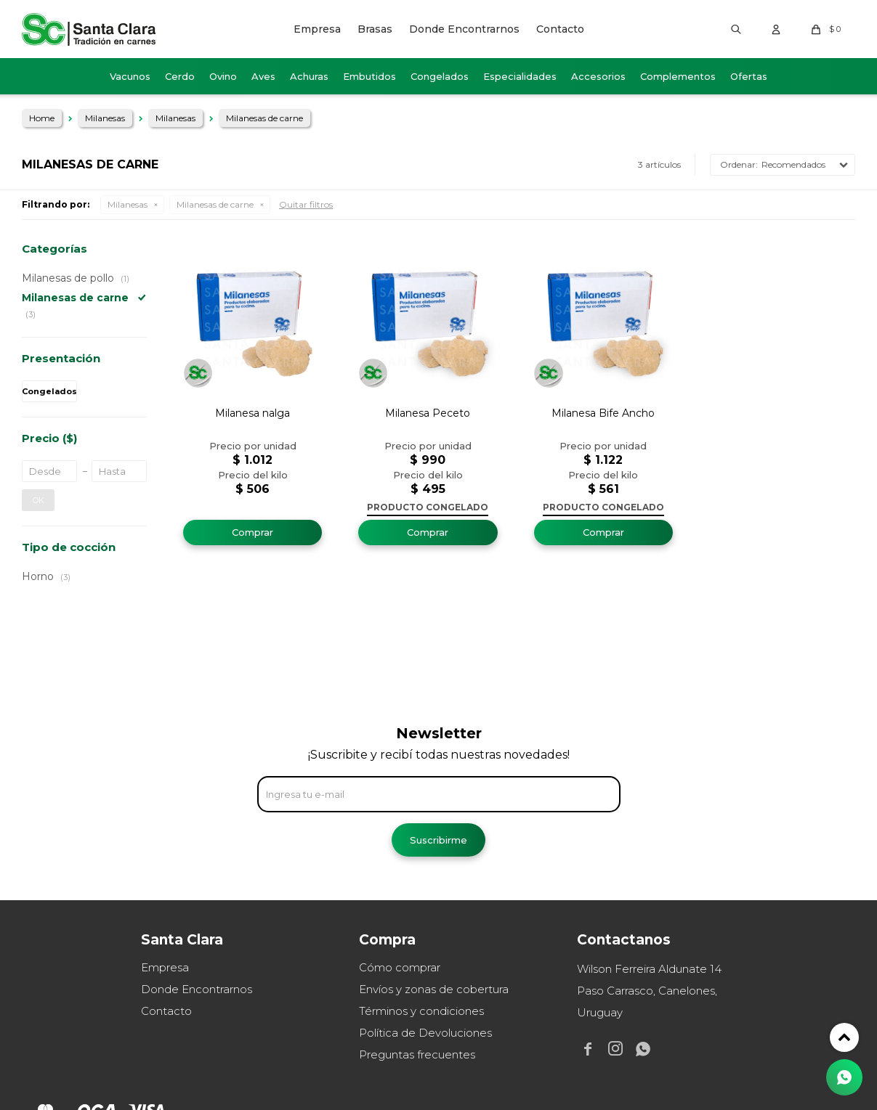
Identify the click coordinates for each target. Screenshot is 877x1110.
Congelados (440, 76)
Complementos (678, 76)
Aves (263, 76)
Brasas (374, 29)
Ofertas (748, 76)
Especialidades (520, 76)
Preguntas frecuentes (417, 1054)
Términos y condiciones (421, 1011)
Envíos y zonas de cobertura (434, 989)
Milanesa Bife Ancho (603, 413)
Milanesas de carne (215, 204)
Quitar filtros (306, 204)
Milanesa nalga (252, 413)
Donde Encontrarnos (464, 29)
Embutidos (369, 76)
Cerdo (180, 76)
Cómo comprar (399, 967)
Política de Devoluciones (425, 1033)
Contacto (560, 29)
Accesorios (598, 76)
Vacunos (130, 76)
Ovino (223, 76)
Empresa (317, 29)
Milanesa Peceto (427, 413)
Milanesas (127, 204)
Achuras (309, 76)
